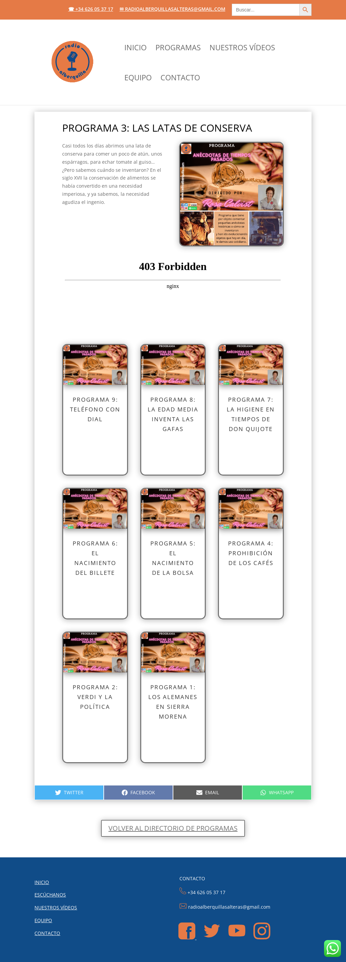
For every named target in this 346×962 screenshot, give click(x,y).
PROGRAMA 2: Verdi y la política (95, 697)
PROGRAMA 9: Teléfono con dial (95, 409)
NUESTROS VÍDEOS (242, 48)
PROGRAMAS (178, 48)
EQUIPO (138, 78)
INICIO (135, 48)
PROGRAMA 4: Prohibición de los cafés (250, 553)
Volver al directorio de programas (173, 828)
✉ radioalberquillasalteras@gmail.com (172, 9)
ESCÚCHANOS (50, 894)
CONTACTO (180, 78)
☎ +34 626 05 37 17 (90, 9)
